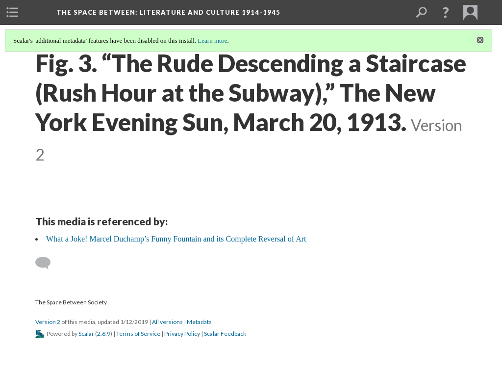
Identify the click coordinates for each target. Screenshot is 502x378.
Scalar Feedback (225, 333)
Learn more (212, 40)
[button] (445, 12)
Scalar (86, 333)
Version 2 (47, 321)
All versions (167, 321)
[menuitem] (12, 12)
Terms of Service (138, 333)
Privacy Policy (182, 333)
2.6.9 (103, 333)
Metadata (199, 321)
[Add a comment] (47, 263)
